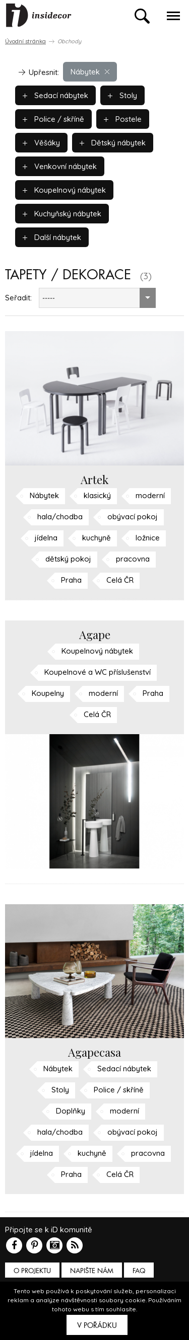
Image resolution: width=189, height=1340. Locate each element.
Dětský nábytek (113, 142)
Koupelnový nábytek (64, 190)
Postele (123, 119)
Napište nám (91, 1271)
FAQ (139, 1271)
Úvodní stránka (25, 41)
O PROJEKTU (32, 1271)
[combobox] (97, 298)
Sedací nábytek (55, 95)
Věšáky (41, 142)
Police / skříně (53, 119)
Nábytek (90, 71)
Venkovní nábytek (60, 166)
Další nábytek (52, 237)
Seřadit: (18, 297)
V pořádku (97, 1325)
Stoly (122, 95)
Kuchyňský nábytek (62, 213)
